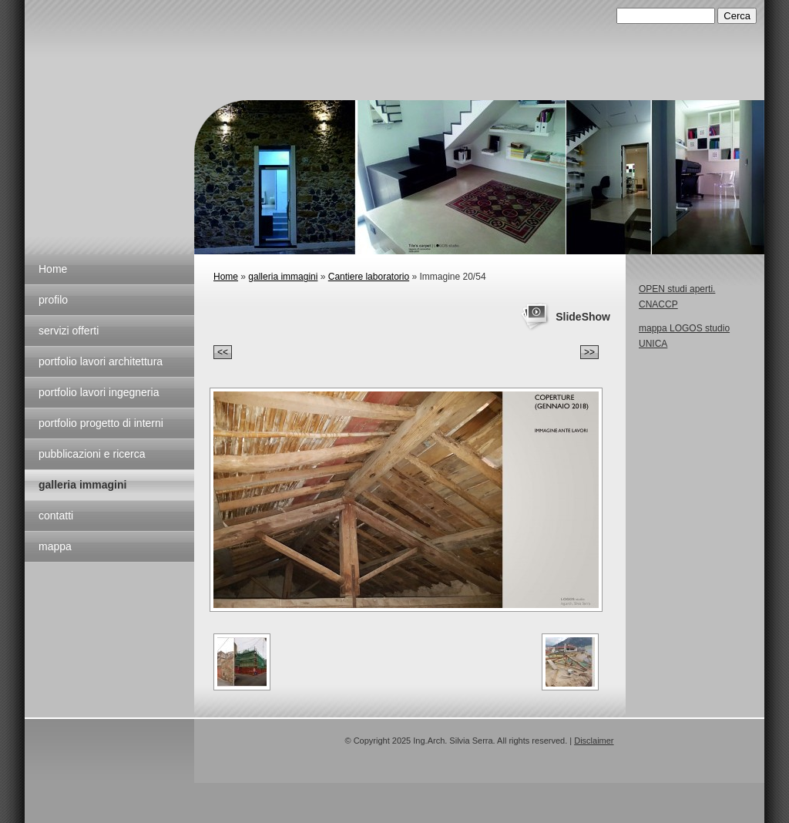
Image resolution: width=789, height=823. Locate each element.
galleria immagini (82, 485)
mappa (55, 546)
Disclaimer (593, 740)
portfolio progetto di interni (101, 423)
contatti (56, 515)
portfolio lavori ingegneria (99, 392)
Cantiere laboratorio (368, 276)
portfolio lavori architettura (101, 361)
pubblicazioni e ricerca (92, 454)
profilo (53, 300)
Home (53, 269)
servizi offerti (69, 330)
